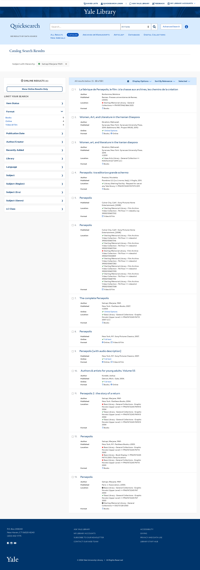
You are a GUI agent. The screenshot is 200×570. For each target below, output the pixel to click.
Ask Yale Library (139, 3)
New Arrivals (58, 38)
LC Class (10, 208)
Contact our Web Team (86, 542)
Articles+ (119, 35)
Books (8, 117)
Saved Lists (91, 3)
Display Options (140, 81)
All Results (57, 35)
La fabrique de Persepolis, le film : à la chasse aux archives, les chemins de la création (128, 89)
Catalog (72, 35)
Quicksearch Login (112, 3)
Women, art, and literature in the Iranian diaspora (108, 142)
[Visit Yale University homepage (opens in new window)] (12, 558)
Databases (134, 35)
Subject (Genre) (15, 200)
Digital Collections (154, 35)
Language (11, 166)
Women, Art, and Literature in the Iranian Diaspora (110, 117)
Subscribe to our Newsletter (89, 537)
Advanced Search (171, 26)
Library (10, 158)
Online (8, 121)
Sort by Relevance (163, 81)
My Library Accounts (85, 533)
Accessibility (146, 529)
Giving (143, 533)
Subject (10, 175)
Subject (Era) (13, 191)
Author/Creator (15, 141)
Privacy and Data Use (151, 537)
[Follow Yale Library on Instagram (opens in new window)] (11, 543)
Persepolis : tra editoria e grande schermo (104, 172)
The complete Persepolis (94, 298)
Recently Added (15, 149)
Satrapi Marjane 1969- (50, 64)
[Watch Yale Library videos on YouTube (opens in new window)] (15, 543)
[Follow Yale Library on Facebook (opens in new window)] (8, 543)
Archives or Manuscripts (96, 35)
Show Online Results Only (35, 89)
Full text (107, 339)
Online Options (110, 131)
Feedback (158, 3)
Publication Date (15, 133)
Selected (183, 81)
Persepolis (86, 197)
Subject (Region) (15, 183)
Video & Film (11, 125)
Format (10, 111)
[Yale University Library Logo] (100, 12)
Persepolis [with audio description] (100, 351)
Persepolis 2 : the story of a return (100, 393)
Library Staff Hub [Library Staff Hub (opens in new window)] (149, 542)
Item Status (12, 103)
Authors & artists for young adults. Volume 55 (108, 370)
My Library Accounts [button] (180, 3)
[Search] (85, 27)
